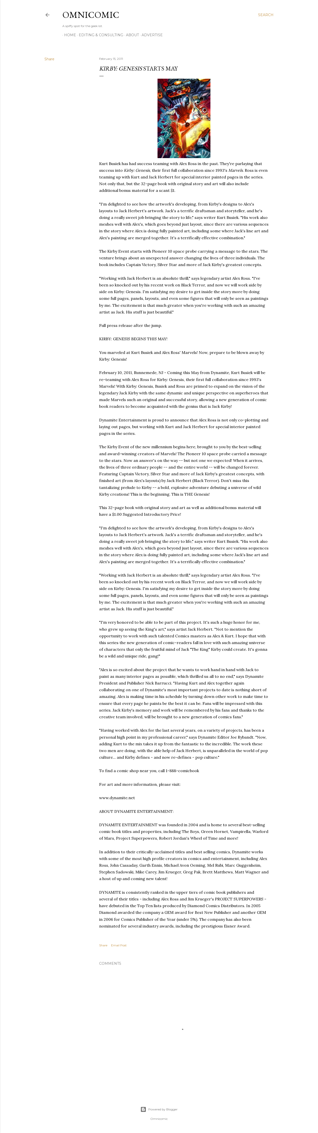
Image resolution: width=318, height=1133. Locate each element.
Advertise (150, 35)
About (130, 35)
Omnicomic (90, 15)
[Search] (266, 15)
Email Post (119, 945)
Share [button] (49, 59)
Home (68, 35)
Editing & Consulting (99, 35)
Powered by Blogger (159, 1109)
